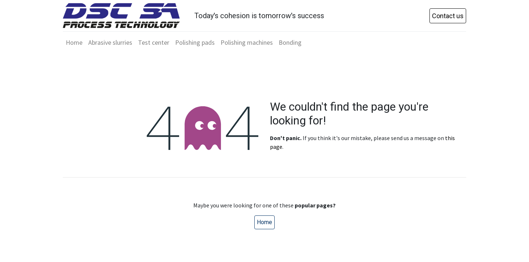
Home (264, 222)
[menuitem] (74, 42)
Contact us (448, 16)
